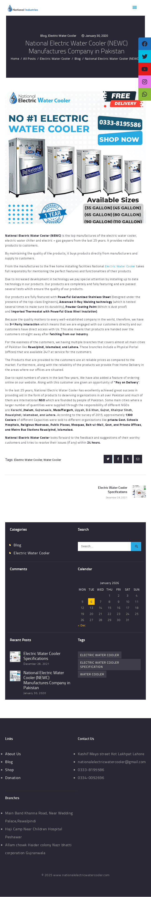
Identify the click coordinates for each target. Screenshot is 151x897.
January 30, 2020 (96, 35)
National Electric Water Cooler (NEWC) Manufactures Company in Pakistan (46, 680)
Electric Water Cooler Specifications (41, 656)
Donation (13, 777)
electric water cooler (28, 460)
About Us (13, 753)
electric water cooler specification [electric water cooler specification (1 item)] (99, 664)
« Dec (82, 625)
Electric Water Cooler (62, 35)
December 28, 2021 (36, 664)
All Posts (29, 58)
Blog (43, 35)
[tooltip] (144, 43)
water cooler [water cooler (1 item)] (92, 674)
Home (15, 58)
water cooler (52, 460)
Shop (9, 769)
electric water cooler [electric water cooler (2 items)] (99, 655)
